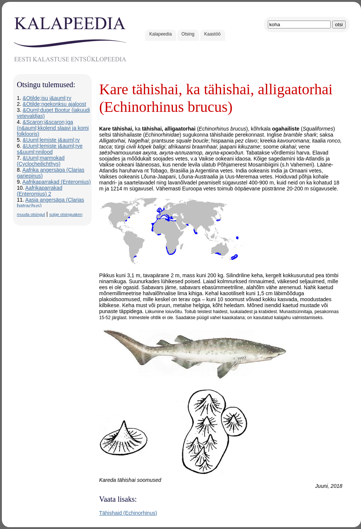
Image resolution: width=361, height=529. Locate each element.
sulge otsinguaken (66, 214)
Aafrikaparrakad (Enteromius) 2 (39, 191)
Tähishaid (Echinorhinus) (128, 513)
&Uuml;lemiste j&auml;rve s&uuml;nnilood (50, 149)
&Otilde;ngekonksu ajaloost (54, 104)
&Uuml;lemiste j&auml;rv (51, 140)
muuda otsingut (31, 214)
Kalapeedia (160, 34)
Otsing (188, 34)
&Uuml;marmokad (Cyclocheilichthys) (41, 161)
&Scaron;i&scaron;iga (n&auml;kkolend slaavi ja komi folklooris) (53, 128)
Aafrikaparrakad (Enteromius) (56, 182)
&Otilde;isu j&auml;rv (47, 98)
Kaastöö (212, 34)
